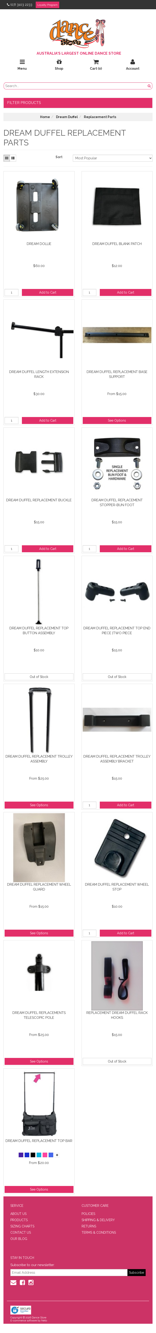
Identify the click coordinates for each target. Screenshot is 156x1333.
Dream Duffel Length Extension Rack (39, 374)
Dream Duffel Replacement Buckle (39, 500)
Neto (44, 1320)
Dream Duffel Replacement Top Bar (39, 1141)
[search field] (75, 85)
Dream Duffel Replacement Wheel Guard (39, 886)
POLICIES (88, 1214)
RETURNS (89, 1226)
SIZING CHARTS (22, 1226)
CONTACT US (20, 1232)
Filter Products (24, 102)
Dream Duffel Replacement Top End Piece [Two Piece (116, 630)
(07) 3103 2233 (19, 4)
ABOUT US (18, 1214)
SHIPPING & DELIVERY (98, 1220)
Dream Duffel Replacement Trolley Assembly (39, 758)
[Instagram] (30, 1282)
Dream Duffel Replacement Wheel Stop (117, 886)
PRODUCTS (19, 1220)
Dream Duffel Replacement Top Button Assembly (38, 630)
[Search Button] (149, 85)
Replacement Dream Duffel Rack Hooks (117, 1015)
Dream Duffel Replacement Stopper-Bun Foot (117, 502)
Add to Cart (47, 292)
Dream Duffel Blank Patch (117, 244)
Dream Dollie (39, 244)
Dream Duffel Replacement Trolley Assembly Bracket (116, 758)
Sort (59, 157)
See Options (117, 420)
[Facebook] (22, 1282)
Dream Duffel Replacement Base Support (117, 374)
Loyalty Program (47, 4)
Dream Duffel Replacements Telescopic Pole (39, 1015)
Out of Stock (39, 677)
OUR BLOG (18, 1239)
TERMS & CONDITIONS (99, 1232)
